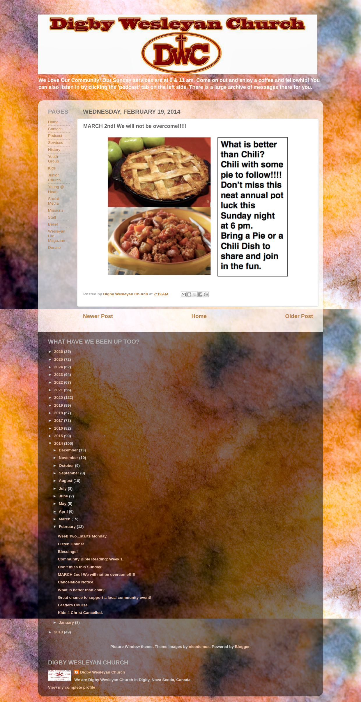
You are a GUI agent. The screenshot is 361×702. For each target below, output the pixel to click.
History (54, 149)
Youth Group (53, 158)
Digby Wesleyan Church (102, 672)
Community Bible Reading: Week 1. (91, 559)
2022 (59, 382)
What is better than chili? (81, 590)
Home (198, 316)
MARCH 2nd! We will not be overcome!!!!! (96, 574)
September (69, 473)
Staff (52, 217)
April (64, 511)
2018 (59, 413)
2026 (59, 351)
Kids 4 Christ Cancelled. (80, 612)
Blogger (242, 646)
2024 (59, 367)
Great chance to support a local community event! (104, 597)
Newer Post (98, 316)
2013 (59, 632)
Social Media (53, 201)
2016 (59, 428)
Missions (55, 210)
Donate (54, 247)
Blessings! (68, 551)
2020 (59, 397)
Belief (53, 224)
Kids (52, 168)
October (67, 465)
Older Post (299, 316)
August (66, 480)
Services (55, 142)
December (69, 450)
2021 (59, 390)
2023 (59, 374)
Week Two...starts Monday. (82, 536)
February (68, 526)
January (67, 622)
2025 (59, 359)
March (65, 519)
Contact (55, 129)
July (63, 488)
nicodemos (199, 646)
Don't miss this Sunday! (80, 567)
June (64, 496)
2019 (59, 405)
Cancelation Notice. (76, 582)
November (69, 458)
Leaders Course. (73, 605)
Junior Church (54, 177)
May (63, 503)
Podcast (55, 135)
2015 (59, 436)
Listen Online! (71, 544)
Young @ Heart (56, 189)
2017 (59, 420)
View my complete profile (71, 687)
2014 (59, 443)
